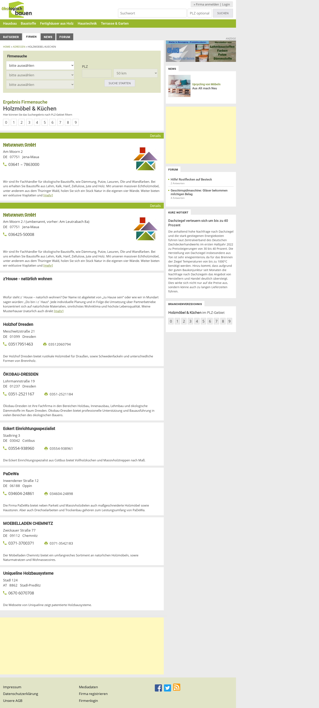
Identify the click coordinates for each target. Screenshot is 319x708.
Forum (64, 37)
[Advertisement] (82, 645)
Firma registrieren (93, 693)
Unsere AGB (12, 700)
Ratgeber (11, 37)
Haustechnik (87, 23)
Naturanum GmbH (19, 144)
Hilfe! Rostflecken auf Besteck (191, 179)
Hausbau (10, 23)
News (48, 37)
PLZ (85, 66)
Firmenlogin (88, 700)
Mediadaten (88, 687)
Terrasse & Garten (115, 23)
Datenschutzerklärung (20, 693)
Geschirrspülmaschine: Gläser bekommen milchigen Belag (199, 192)
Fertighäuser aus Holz (57, 23)
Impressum (12, 687)
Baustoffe (28, 23)
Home (6, 46)
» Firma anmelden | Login (212, 4)
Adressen (19, 46)
